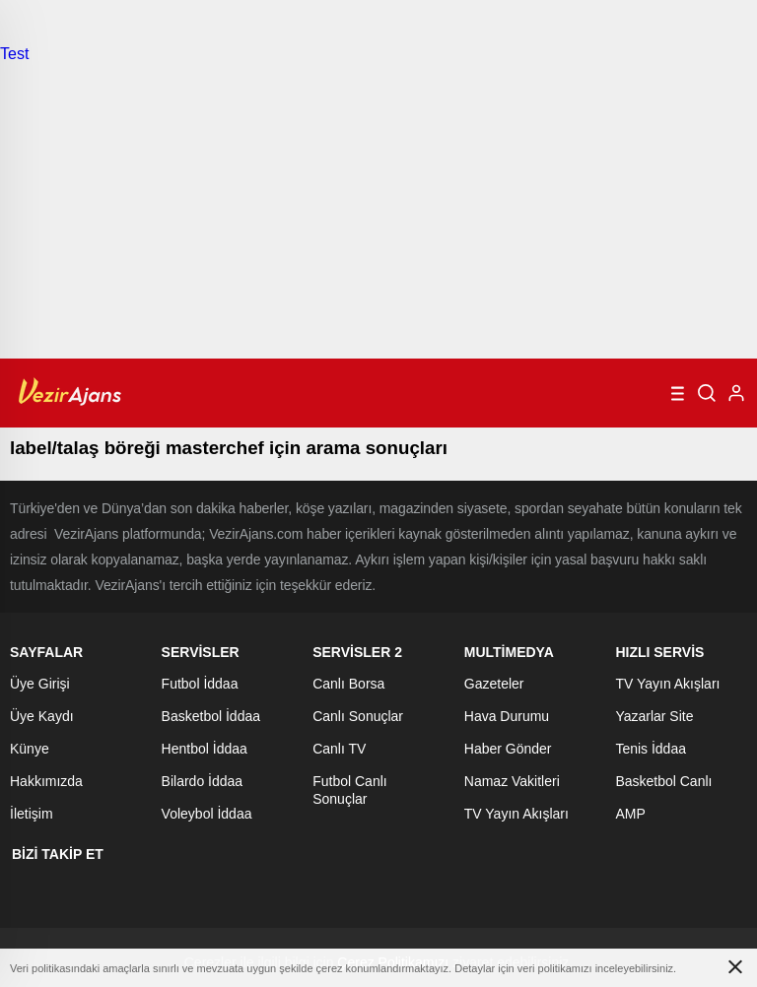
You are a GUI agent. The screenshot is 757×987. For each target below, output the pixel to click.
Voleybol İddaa (207, 814)
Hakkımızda (46, 781)
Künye (29, 749)
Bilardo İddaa (202, 781)
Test (14, 53)
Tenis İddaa (650, 749)
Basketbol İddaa (211, 716)
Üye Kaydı (42, 716)
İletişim (31, 814)
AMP (630, 814)
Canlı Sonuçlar (357, 716)
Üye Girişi (40, 683)
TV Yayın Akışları (516, 814)
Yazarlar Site (654, 716)
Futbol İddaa (200, 683)
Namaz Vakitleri (512, 781)
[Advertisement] (378, 211)
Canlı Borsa (348, 683)
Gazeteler (494, 683)
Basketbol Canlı (663, 781)
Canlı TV (339, 749)
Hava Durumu (506, 716)
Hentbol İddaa (204, 749)
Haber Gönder (508, 749)
